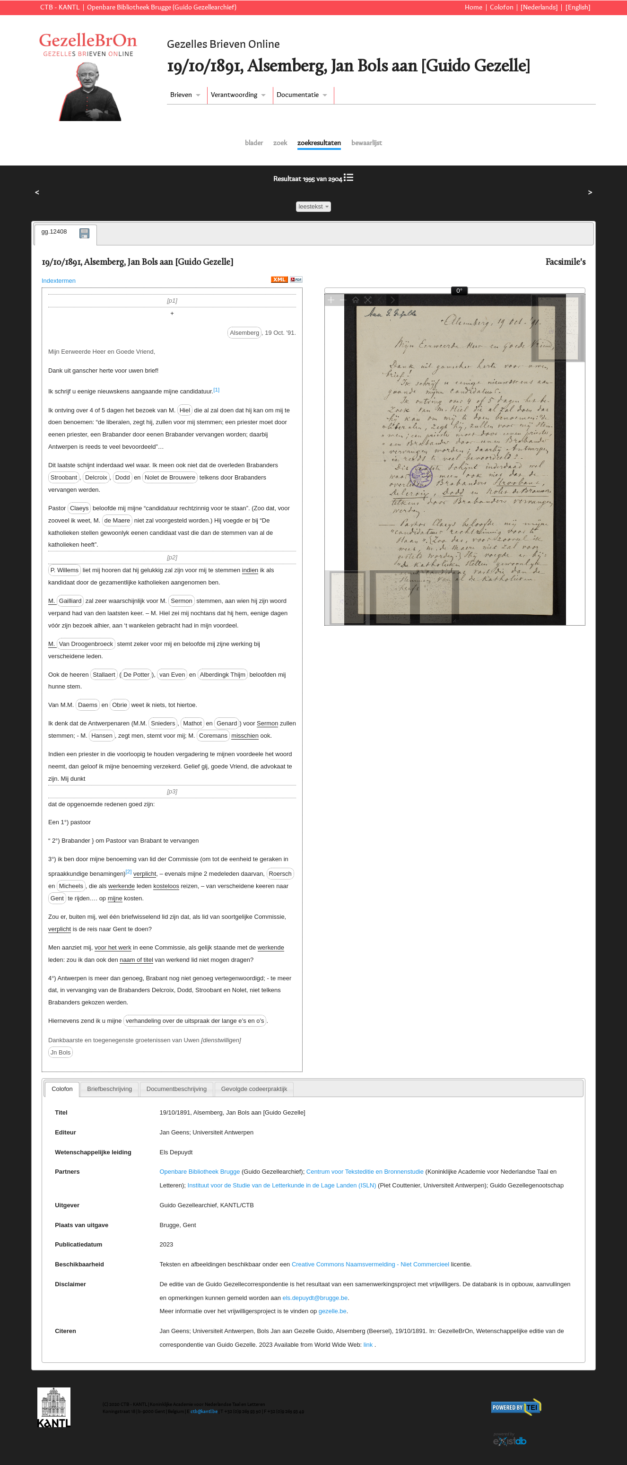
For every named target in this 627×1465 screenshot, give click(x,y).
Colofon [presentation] (62, 1088)
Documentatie (298, 95)
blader (254, 143)
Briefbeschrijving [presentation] (109, 1088)
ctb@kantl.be (204, 1411)
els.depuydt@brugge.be (315, 1297)
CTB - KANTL (60, 7)
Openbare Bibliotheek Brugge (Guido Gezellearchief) (161, 7)
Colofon (502, 7)
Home (473, 7)
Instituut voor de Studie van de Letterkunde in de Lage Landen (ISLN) (282, 1185)
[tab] (66, 235)
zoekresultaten (319, 143)
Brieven (181, 95)
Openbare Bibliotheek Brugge (200, 1171)
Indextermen (59, 280)
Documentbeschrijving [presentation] (177, 1088)
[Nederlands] (539, 7)
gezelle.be (333, 1311)
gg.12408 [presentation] (54, 231)
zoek (280, 143)
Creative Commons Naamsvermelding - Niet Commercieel (370, 1264)
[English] (578, 7)
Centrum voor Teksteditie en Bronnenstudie (365, 1171)
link (368, 1344)
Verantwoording (234, 95)
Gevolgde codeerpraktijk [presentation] (254, 1088)
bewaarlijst (366, 143)
